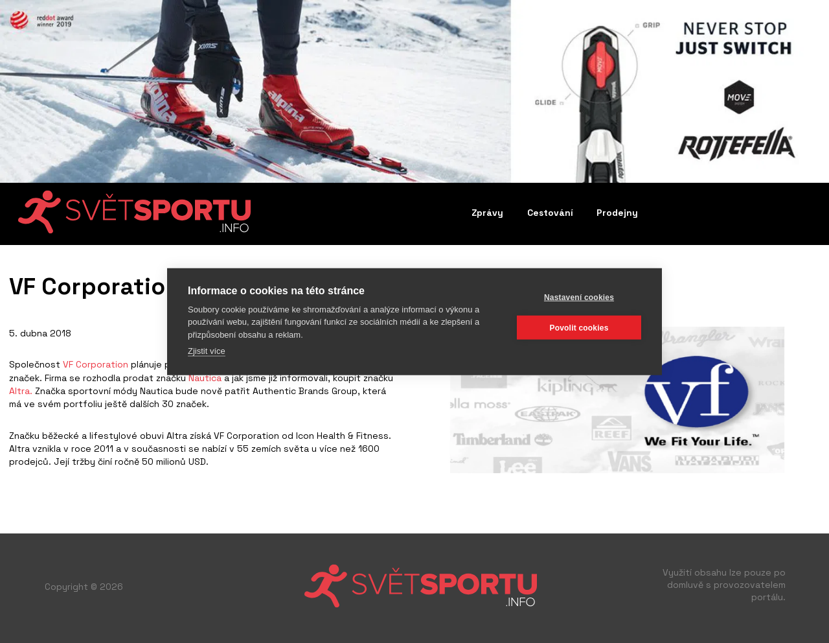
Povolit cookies (578, 327)
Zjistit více (206, 351)
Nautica (204, 378)
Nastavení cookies (579, 296)
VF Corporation (95, 364)
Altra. (20, 391)
